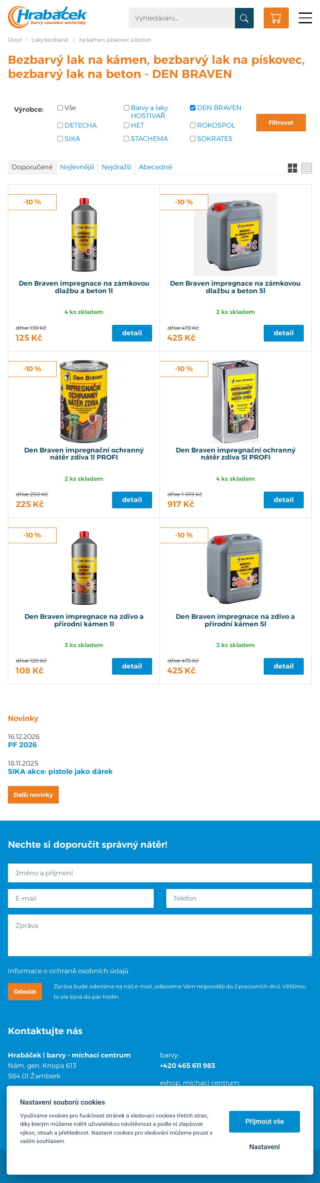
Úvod (15, 40)
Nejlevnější (77, 167)
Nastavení (264, 1147)
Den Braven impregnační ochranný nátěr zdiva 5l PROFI (235, 454)
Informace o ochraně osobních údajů (68, 971)
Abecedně (155, 167)
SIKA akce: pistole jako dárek (60, 771)
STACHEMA (149, 139)
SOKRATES (214, 139)
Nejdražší (116, 167)
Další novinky (33, 795)
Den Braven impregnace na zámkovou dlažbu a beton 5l (235, 287)
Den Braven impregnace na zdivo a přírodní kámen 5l (235, 620)
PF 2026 (22, 745)
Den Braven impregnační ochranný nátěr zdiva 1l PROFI (84, 454)
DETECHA (81, 125)
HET (137, 125)
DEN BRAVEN (219, 108)
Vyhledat (244, 18)
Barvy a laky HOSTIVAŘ (149, 112)
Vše (70, 108)
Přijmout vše (264, 1121)
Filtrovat (281, 122)
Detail (132, 333)
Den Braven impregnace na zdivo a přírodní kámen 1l (84, 620)
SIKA (72, 139)
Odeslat (25, 991)
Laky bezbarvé (50, 40)
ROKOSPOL (216, 125)
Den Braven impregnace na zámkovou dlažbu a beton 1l (84, 287)
